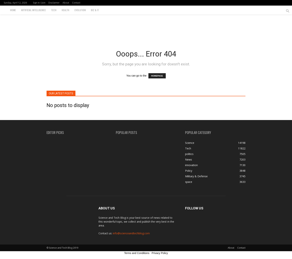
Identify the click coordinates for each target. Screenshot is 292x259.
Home (13, 10)
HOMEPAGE (157, 76)
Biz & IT (95, 10)
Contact (76, 2)
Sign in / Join (39, 2)
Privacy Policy (160, 253)
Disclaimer (54, 2)
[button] (287, 11)
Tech (53, 10)
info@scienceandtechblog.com (131, 233)
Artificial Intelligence (33, 10)
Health (65, 10)
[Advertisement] (146, 27)
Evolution (80, 10)
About (66, 2)
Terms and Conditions (136, 253)
